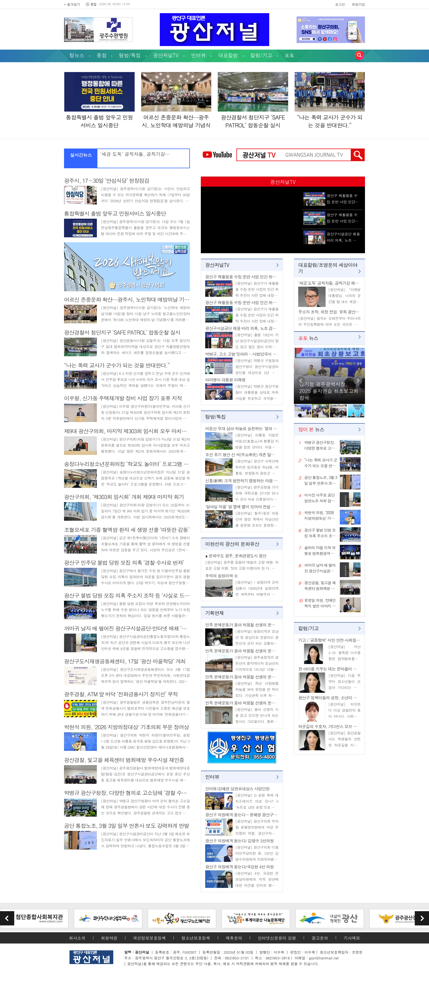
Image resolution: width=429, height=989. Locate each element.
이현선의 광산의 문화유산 (232, 543)
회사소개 (77, 938)
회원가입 (358, 4)
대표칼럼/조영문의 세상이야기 (327, 268)
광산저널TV (166, 55)
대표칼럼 (228, 55)
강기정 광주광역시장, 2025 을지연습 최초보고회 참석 (328, 391)
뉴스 (308, 338)
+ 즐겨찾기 (72, 4)
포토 (289, 55)
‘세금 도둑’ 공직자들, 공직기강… (135, 154)
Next (357, 380)
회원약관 (109, 938)
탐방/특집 (130, 55)
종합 (101, 55)
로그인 (340, 4)
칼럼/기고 (261, 55)
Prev (301, 380)
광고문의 (320, 938)
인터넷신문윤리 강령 (277, 938)
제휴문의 (234, 938)
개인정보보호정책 (149, 938)
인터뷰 (198, 55)
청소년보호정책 (195, 938)
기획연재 (214, 612)
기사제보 (352, 938)
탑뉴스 (76, 55)
